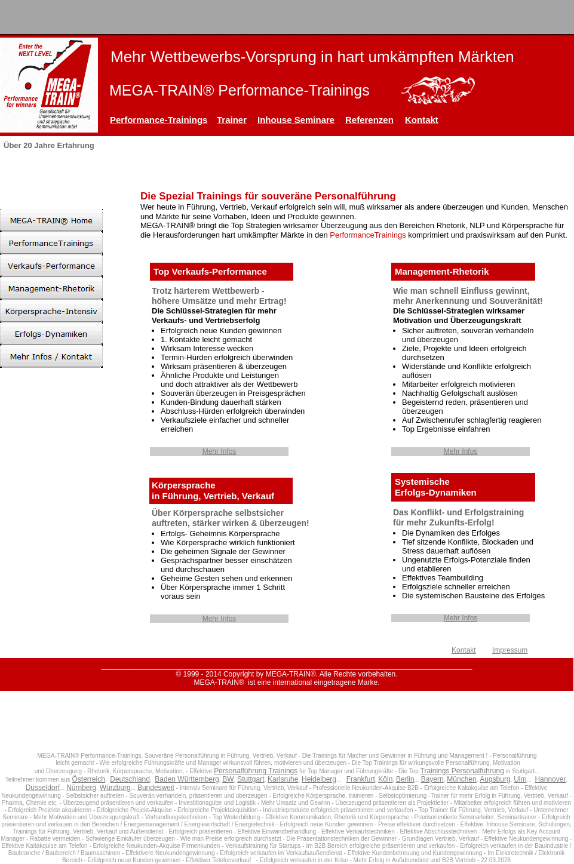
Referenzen (369, 120)
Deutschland (130, 779)
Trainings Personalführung (462, 771)
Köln (385, 779)
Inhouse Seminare (295, 120)
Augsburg (495, 779)
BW (228, 779)
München (461, 779)
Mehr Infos (219, 451)
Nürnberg (81, 787)
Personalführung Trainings (255, 771)
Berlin (405, 779)
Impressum (509, 650)
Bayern (432, 779)
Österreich (88, 779)
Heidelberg (319, 779)
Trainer (232, 120)
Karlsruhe (283, 779)
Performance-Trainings (158, 120)
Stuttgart (250, 779)
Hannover (550, 779)
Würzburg (115, 787)
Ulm (520, 779)
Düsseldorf (43, 787)
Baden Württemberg (187, 779)
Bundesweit (155, 787)
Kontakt (421, 120)
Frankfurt (360, 779)
